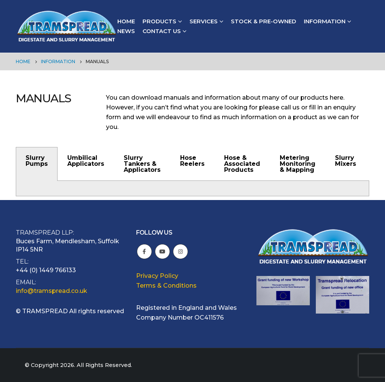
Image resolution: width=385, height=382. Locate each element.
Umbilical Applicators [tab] (85, 160)
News (126, 31)
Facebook (144, 251)
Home (126, 21)
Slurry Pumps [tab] (37, 160)
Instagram (180, 251)
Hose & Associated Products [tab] (242, 163)
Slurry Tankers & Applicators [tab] (142, 163)
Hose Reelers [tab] (192, 160)
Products (159, 21)
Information (325, 21)
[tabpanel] (192, 188)
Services (203, 21)
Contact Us (161, 31)
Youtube (162, 251)
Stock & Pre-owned (263, 21)
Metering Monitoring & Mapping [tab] (297, 163)
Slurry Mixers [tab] (345, 160)
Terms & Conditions (166, 285)
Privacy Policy (157, 275)
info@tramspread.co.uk (51, 290)
